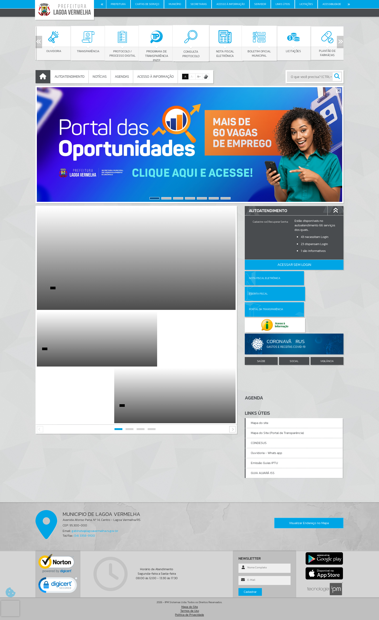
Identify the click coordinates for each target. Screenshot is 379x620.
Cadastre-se (260, 222)
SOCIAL (294, 330)
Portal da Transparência (266, 294)
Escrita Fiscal (307, 278)
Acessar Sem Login (294, 264)
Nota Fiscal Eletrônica (264, 278)
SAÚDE (261, 330)
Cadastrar (250, 591)
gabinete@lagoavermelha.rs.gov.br (95, 531)
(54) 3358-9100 (84, 535)
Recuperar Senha (278, 222)
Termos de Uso (189, 611)
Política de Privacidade (189, 615)
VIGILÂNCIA (327, 330)
